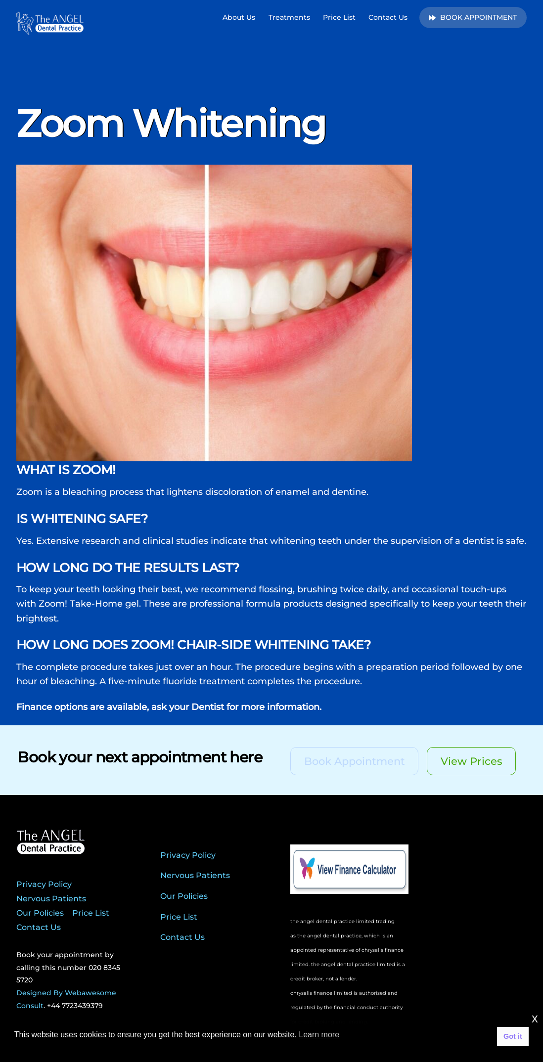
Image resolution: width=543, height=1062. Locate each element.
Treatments (289, 17)
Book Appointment (354, 760)
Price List (339, 17)
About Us (239, 17)
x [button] (535, 1018)
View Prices (471, 760)
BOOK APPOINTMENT (473, 17)
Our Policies (40, 913)
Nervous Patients (51, 898)
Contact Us (387, 17)
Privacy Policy (44, 884)
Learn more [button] (319, 1034)
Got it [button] (512, 1036)
